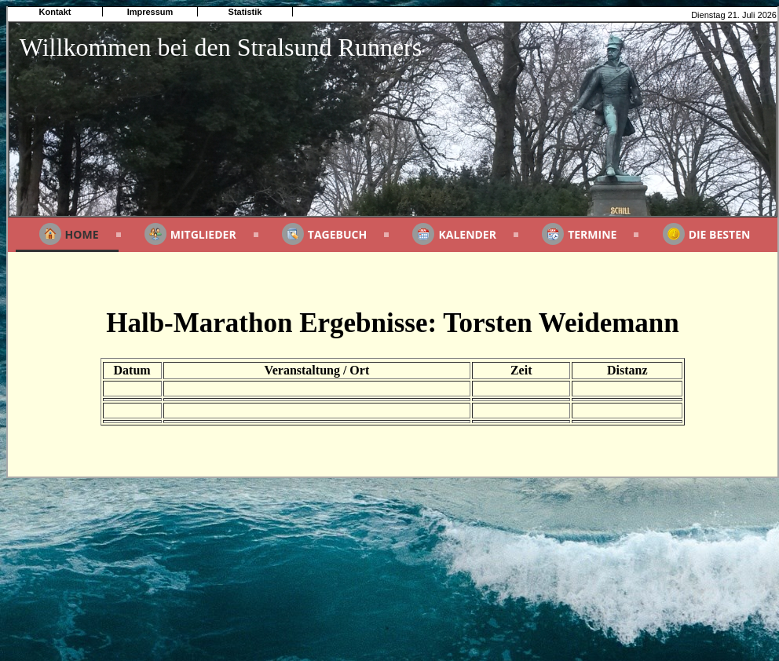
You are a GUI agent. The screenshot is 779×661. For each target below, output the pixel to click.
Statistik (245, 11)
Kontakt (55, 11)
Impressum (150, 11)
